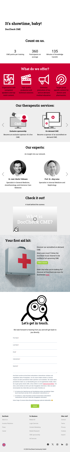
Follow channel (42, 263)
